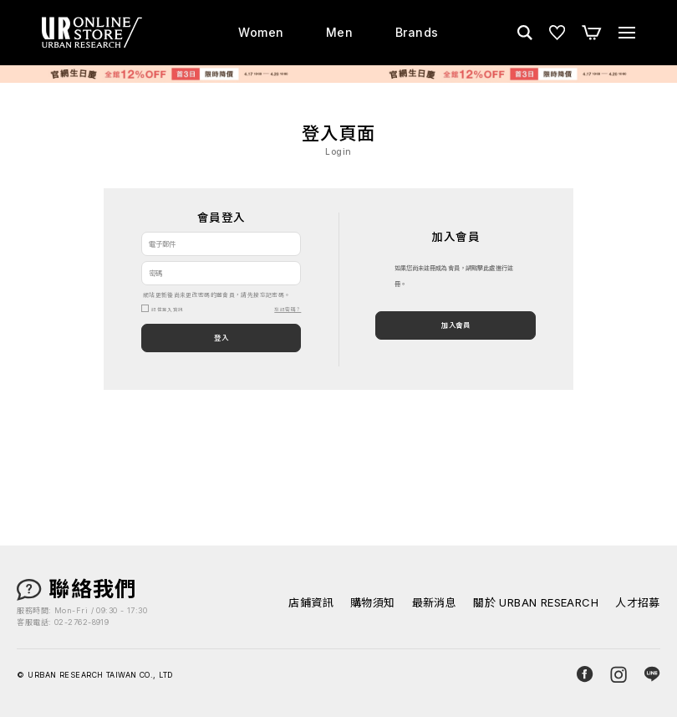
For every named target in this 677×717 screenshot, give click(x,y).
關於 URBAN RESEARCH (535, 602)
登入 (221, 338)
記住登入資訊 (167, 309)
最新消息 (434, 602)
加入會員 (455, 325)
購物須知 (372, 602)
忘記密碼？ (287, 309)
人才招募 (637, 602)
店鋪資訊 (310, 602)
